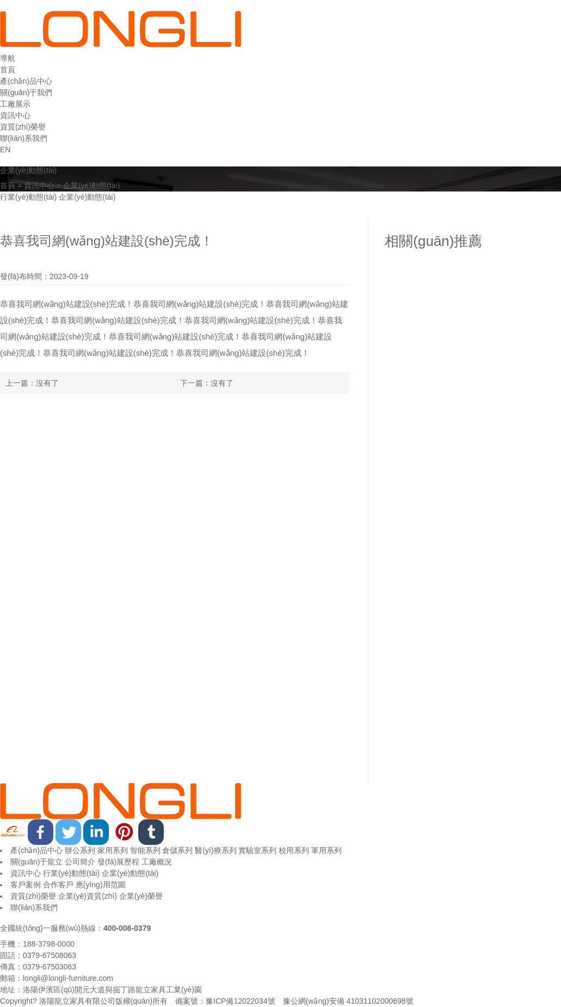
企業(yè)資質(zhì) (87, 896)
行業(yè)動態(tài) (28, 197)
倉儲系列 (177, 850)
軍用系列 (326, 850)
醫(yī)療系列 (215, 850)
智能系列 (145, 850)
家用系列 (112, 850)
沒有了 (47, 383)
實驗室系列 (257, 850)
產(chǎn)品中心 (36, 850)
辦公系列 (80, 850)
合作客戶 (58, 884)
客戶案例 (25, 884)
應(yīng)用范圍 (101, 884)
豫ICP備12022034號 (240, 1001)
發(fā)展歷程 (118, 861)
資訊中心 (39, 185)
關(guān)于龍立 (36, 861)
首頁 (7, 185)
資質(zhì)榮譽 (33, 896)
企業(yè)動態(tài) (91, 185)
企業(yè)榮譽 (141, 896)
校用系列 (294, 850)
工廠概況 (156, 861)
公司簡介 (80, 861)
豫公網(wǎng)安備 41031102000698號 (348, 1001)
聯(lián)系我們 (34, 907)
